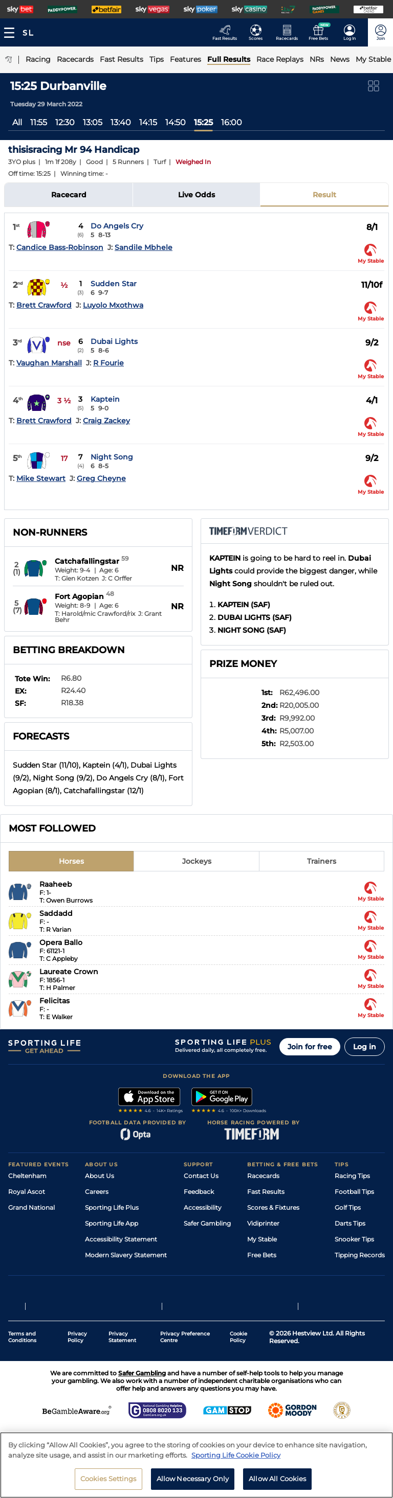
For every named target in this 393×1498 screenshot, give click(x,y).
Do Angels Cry (117, 226)
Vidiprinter (263, 1223)
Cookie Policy (238, 1348)
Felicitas (54, 1000)
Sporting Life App (111, 1223)
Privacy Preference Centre (185, 1348)
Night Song (112, 457)
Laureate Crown (68, 971)
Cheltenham (27, 1176)
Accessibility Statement (121, 1239)
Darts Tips (350, 1223)
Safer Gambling (207, 1223)
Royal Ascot (26, 1191)
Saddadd (56, 913)
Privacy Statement (122, 1348)
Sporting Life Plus (112, 1207)
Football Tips (354, 1191)
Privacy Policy (77, 1348)
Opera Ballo (60, 942)
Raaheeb (55, 884)
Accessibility (203, 1207)
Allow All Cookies (277, 1478)
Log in (364, 1046)
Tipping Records (360, 1255)
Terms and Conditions (22, 1348)
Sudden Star (114, 283)
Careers (96, 1191)
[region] (196, 1465)
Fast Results (266, 1191)
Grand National (31, 1207)
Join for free (310, 1046)
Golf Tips (348, 1207)
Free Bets (261, 1255)
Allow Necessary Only (193, 1478)
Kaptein (105, 399)
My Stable (262, 1239)
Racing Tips (352, 1176)
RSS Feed (99, 1271)
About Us (99, 1176)
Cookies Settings (108, 1478)
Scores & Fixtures (273, 1207)
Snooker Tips (354, 1239)
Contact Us (201, 1176)
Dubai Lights (114, 341)
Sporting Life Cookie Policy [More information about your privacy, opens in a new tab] (235, 1455)
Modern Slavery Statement (126, 1255)
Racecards (263, 1176)
